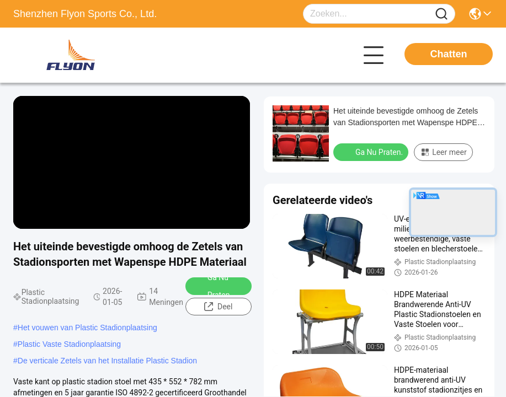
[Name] (441, 14)
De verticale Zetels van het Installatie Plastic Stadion (107, 360)
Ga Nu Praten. (212, 286)
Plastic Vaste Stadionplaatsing (69, 344)
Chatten (448, 54)
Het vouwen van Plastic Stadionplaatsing (87, 327)
